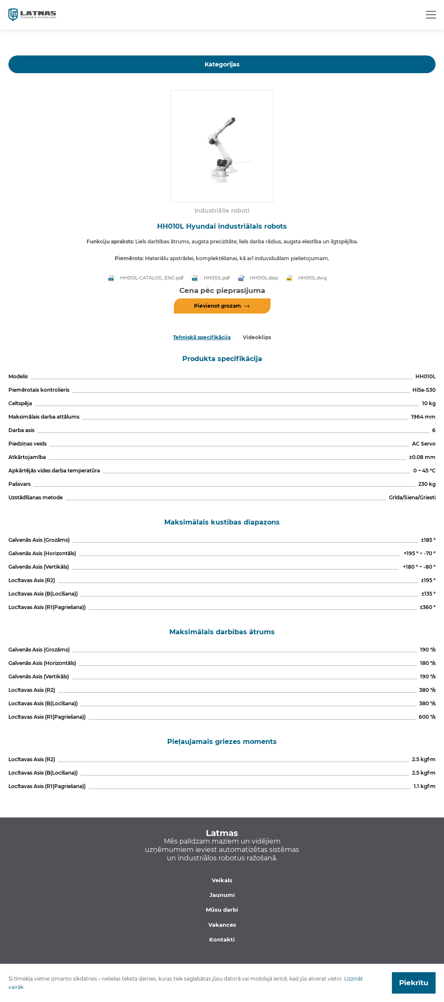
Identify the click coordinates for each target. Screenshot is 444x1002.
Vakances (222, 924)
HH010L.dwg (312, 278)
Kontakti (222, 939)
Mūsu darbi (222, 909)
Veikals (222, 880)
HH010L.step (264, 278)
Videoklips (257, 337)
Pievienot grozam (217, 306)
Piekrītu (413, 982)
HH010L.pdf (217, 278)
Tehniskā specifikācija (202, 337)
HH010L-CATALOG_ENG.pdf (152, 278)
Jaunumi (222, 894)
